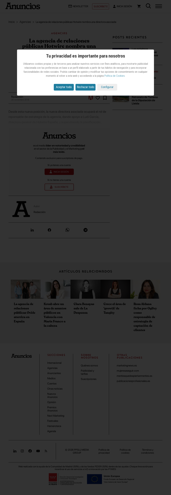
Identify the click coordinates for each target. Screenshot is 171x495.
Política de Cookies (114, 75)
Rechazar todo (85, 87)
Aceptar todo (64, 87)
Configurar (107, 87)
